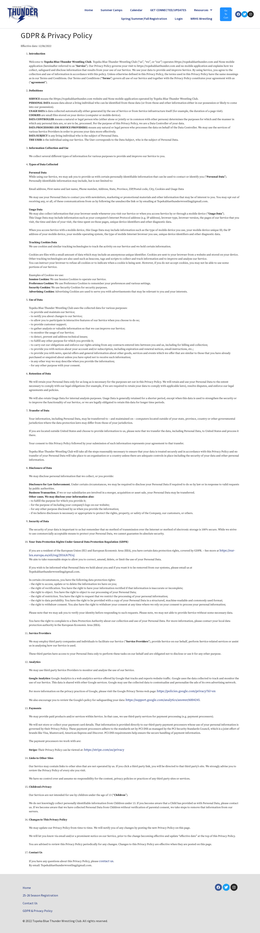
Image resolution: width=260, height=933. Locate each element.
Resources (203, 9)
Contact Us (30, 903)
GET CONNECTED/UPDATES (168, 10)
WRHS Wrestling (201, 19)
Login (179, 19)
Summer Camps (111, 10)
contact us (106, 861)
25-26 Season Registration (40, 895)
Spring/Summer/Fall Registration (144, 19)
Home (89, 10)
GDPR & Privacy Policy (37, 911)
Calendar (136, 10)
